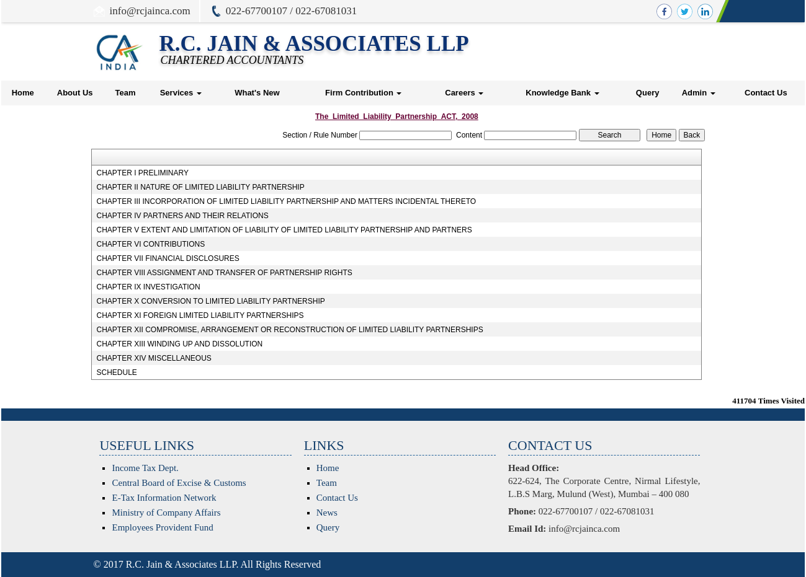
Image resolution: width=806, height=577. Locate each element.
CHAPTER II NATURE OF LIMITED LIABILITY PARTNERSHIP (200, 187)
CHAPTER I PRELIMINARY (142, 173)
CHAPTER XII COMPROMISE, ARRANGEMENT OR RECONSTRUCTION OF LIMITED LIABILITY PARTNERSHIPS (289, 329)
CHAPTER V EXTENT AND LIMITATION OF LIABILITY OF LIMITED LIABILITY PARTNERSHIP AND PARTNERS (284, 230)
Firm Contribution (363, 92)
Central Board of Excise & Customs (179, 483)
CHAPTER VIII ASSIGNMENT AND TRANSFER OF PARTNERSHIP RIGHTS (224, 272)
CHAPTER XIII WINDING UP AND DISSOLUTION (179, 344)
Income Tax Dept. (145, 468)
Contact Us (766, 92)
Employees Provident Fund (162, 527)
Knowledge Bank (562, 92)
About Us (75, 92)
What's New (257, 92)
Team (125, 92)
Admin (698, 92)
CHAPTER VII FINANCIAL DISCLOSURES (167, 258)
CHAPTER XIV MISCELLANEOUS (153, 358)
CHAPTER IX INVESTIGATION (148, 287)
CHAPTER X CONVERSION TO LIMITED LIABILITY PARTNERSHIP (210, 301)
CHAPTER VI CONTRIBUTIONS (150, 244)
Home (23, 92)
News (327, 513)
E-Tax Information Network (164, 498)
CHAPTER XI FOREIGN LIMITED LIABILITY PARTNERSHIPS (199, 315)
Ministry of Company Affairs (166, 513)
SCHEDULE (116, 372)
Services (181, 92)
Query (648, 92)
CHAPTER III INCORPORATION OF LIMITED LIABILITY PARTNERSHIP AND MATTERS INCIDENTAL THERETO (286, 201)
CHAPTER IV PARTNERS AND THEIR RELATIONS (182, 215)
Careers (464, 92)
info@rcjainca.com (150, 11)
